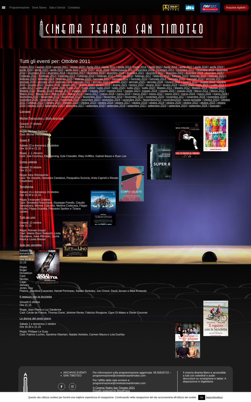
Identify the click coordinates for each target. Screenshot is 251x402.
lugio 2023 (202, 84)
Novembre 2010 (29, 96)
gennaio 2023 (100, 81)
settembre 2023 (157, 105)
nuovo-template (192, 99)
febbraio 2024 (46, 79)
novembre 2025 (131, 99)
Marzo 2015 (59, 93)
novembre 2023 (90, 99)
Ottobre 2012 (35, 102)
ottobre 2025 (35, 105)
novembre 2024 (111, 99)
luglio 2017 (73, 87)
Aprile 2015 (155, 67)
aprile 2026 (102, 70)
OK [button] (201, 397)
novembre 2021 (49, 99)
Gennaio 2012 (120, 79)
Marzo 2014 (43, 93)
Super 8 (25, 140)
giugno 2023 (153, 84)
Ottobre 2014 (70, 102)
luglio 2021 (133, 87)
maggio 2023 (132, 90)
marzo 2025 (204, 93)
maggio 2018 (79, 90)
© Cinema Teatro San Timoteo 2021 (114, 387)
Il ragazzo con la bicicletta (36, 296)
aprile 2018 (201, 67)
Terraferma (26, 186)
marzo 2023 (172, 93)
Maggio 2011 (164, 87)
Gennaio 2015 (176, 79)
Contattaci (74, 7)
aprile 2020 (26, 70)
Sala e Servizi (57, 7)
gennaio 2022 (82, 81)
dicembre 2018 (96, 73)
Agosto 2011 (27, 67)
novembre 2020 (29, 99)
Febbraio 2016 (124, 76)
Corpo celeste (28, 161)
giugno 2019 (103, 84)
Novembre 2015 (134, 96)
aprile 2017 (185, 67)
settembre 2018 (95, 105)
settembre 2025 (198, 105)
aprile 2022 (41, 70)
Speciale (215, 105)
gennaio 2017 (214, 79)
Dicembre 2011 (165, 70)
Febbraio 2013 (66, 76)
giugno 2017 (69, 84)
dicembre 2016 (56, 73)
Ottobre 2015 (88, 102)
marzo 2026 (220, 93)
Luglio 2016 (58, 87)
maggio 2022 (114, 90)
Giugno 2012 (190, 81)
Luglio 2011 (217, 84)
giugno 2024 (170, 84)
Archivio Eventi (75, 372)
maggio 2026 (184, 90)
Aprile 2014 (139, 67)
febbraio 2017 (143, 76)
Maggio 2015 (27, 90)
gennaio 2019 (46, 81)
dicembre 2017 (76, 73)
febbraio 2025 (64, 79)
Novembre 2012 (71, 96)
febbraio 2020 (198, 76)
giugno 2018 (86, 84)
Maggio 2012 (182, 87)
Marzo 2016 (75, 93)
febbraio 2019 (180, 76)
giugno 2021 (120, 84)
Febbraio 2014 (85, 76)
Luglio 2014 (42, 87)
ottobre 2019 (156, 102)
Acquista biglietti (236, 7)
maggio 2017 (62, 90)
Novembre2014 (152, 99)
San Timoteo (72, 375)
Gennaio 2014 (157, 79)
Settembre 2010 (54, 105)
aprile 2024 (71, 70)
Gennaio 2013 (139, 79)
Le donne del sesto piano (35, 318)
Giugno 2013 (207, 81)
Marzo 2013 (27, 93)
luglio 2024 (148, 87)
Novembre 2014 (113, 96)
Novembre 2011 (50, 96)
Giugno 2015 (35, 84)
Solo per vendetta (31, 245)
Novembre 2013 (92, 96)
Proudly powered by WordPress (111, 390)
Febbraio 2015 (105, 76)
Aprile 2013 (124, 67)
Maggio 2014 (217, 87)
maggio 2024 (149, 90)
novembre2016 (172, 99)
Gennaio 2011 (101, 79)
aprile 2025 (87, 70)
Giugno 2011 (173, 81)
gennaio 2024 (119, 81)
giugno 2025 (187, 84)
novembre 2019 (216, 96)
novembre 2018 (196, 96)
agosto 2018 (44, 67)
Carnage (25, 111)
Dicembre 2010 (145, 70)
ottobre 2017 (122, 102)
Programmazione (19, 7)
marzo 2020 (140, 93)
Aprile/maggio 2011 (122, 70)
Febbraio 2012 (47, 76)
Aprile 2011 (93, 67)
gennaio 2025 (137, 81)
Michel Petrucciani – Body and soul (42, 118)
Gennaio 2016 (195, 79)
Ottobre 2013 (53, 102)
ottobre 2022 (190, 102)
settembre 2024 (177, 105)
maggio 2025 (167, 90)
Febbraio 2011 (28, 76)
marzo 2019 (123, 93)
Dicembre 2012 (185, 70)
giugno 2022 (136, 84)
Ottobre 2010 (211, 99)
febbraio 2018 (161, 76)
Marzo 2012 (217, 90)
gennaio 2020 (64, 81)
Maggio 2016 (44, 90)
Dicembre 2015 (37, 73)
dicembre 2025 (214, 73)
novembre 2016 (155, 96)
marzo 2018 (107, 93)
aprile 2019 (216, 67)
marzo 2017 (91, 93)
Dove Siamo (39, 7)
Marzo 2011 (201, 90)
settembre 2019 (116, 105)
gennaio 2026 (155, 81)
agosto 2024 (77, 67)
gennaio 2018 (28, 81)
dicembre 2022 (155, 73)
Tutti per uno (27, 217)
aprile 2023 (56, 70)
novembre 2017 (175, 96)
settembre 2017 (75, 105)
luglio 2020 (118, 87)
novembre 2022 (70, 99)
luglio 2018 (88, 87)
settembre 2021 (136, 105)
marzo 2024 (188, 93)
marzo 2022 (156, 93)
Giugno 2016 (52, 84)
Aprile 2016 (170, 67)
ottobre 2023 (207, 102)
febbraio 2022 (216, 76)
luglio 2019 (103, 87)
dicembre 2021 (135, 73)
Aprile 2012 (108, 67)
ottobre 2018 (139, 102)
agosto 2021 (60, 67)
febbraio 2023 (28, 79)
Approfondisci (214, 397)
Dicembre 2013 (205, 70)
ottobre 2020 (173, 102)
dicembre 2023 (174, 73)
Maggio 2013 (199, 87)
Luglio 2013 (26, 87)
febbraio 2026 (83, 79)
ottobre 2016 (105, 102)
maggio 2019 (97, 90)
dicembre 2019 (115, 73)
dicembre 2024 (194, 73)
